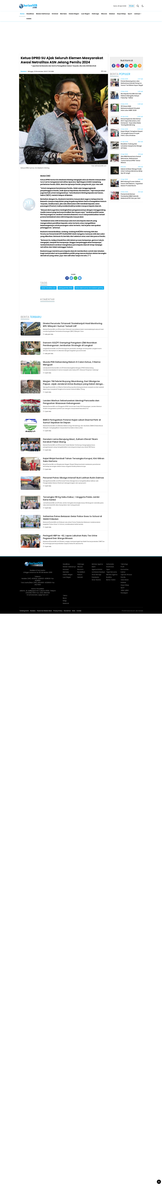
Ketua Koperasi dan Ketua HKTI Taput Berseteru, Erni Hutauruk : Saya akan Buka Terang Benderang (131, 122)
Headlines (30, 14)
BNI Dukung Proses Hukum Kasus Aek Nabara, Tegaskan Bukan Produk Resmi (132, 183)
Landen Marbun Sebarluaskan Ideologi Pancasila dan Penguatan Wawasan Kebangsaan (71, 402)
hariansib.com (130, 611)
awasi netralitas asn (48, 288)
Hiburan (104, 14)
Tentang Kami (24, 611)
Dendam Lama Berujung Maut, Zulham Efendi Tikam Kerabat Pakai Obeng (70, 440)
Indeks (28, 19)
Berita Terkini (110, 580)
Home (22, 14)
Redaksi (23, 71)
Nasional (66, 603)
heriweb (140, 611)
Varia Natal (124, 580)
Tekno (65, 595)
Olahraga (95, 14)
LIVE (132, 6)
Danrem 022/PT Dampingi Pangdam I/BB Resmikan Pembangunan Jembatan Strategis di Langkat (70, 344)
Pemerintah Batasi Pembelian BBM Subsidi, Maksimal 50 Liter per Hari (130, 196)
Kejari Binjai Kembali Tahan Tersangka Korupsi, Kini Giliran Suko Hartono (73, 460)
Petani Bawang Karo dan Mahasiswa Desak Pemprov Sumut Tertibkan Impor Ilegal (132, 83)
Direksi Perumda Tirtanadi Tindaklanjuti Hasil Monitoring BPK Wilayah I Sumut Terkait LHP (72, 325)
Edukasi (112, 14)
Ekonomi (80, 569)
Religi (64, 601)
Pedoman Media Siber (44, 611)
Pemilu (123, 577)
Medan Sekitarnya (43, 14)
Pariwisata (95, 577)
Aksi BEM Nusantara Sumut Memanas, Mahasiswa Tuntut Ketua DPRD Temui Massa (131, 159)
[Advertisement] (81, 37)
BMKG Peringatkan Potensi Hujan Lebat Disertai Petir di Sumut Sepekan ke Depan (72, 421)
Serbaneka (110, 564)
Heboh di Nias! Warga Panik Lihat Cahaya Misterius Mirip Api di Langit (131, 171)
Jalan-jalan (125, 590)
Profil (122, 567)
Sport (130, 14)
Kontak (79, 611)
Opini (108, 569)
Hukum (79, 575)
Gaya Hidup (121, 14)
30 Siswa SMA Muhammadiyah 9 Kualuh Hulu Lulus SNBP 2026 (130, 108)
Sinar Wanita (96, 580)
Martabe (63, 14)
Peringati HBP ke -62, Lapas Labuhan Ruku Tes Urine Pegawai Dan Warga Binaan (70, 537)
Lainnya (137, 14)
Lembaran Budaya (98, 572)
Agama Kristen (97, 569)
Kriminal (55, 14)
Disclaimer (67, 611)
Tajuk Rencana (111, 572)
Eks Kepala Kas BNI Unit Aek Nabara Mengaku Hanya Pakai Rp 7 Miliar (131, 96)
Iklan (73, 611)
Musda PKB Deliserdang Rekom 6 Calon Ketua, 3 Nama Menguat (71, 363)
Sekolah (80, 577)
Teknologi (124, 564)
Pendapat (124, 593)
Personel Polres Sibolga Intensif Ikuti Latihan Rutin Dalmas (73, 477)
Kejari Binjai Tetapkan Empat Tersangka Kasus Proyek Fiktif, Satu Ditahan (132, 133)
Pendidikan (81, 572)
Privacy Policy (57, 611)
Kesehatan (110, 567)
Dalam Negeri (74, 14)
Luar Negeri (85, 14)
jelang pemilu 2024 (65, 288)
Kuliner (123, 572)
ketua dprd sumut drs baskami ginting (89, 288)
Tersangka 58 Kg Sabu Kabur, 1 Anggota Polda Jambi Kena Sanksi (71, 498)
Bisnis (65, 598)
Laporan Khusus (126, 575)
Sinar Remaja (96, 575)
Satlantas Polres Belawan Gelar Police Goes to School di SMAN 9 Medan (72, 517)
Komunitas (124, 569)
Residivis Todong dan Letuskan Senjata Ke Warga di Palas (131, 146)
